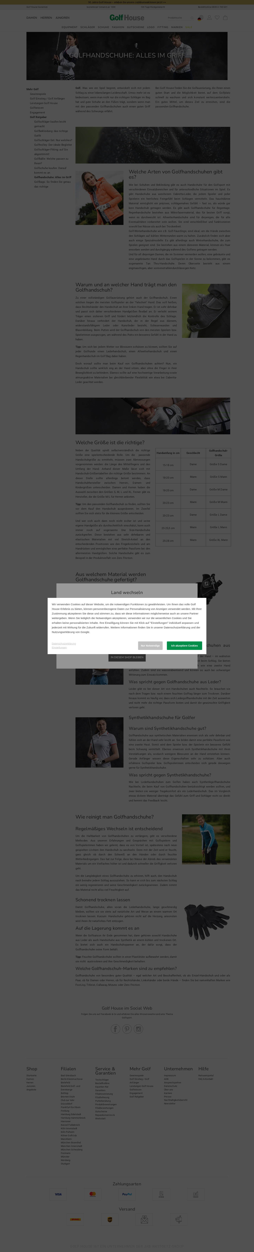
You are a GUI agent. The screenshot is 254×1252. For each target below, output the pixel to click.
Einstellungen (59, 647)
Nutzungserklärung (63, 631)
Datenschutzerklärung (177, 627)
